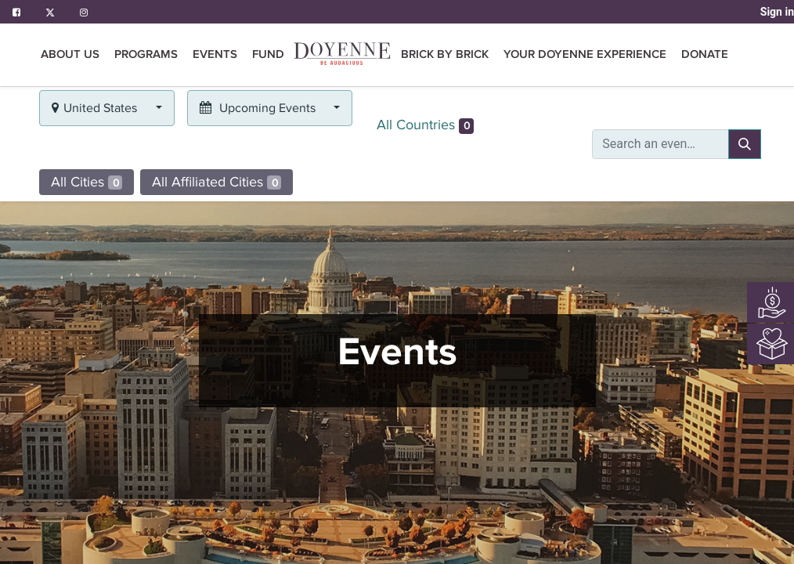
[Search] (744, 144)
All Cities (86, 182)
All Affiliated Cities (216, 182)
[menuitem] (342, 55)
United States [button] (96, 108)
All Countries (425, 125)
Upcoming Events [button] (259, 108)
